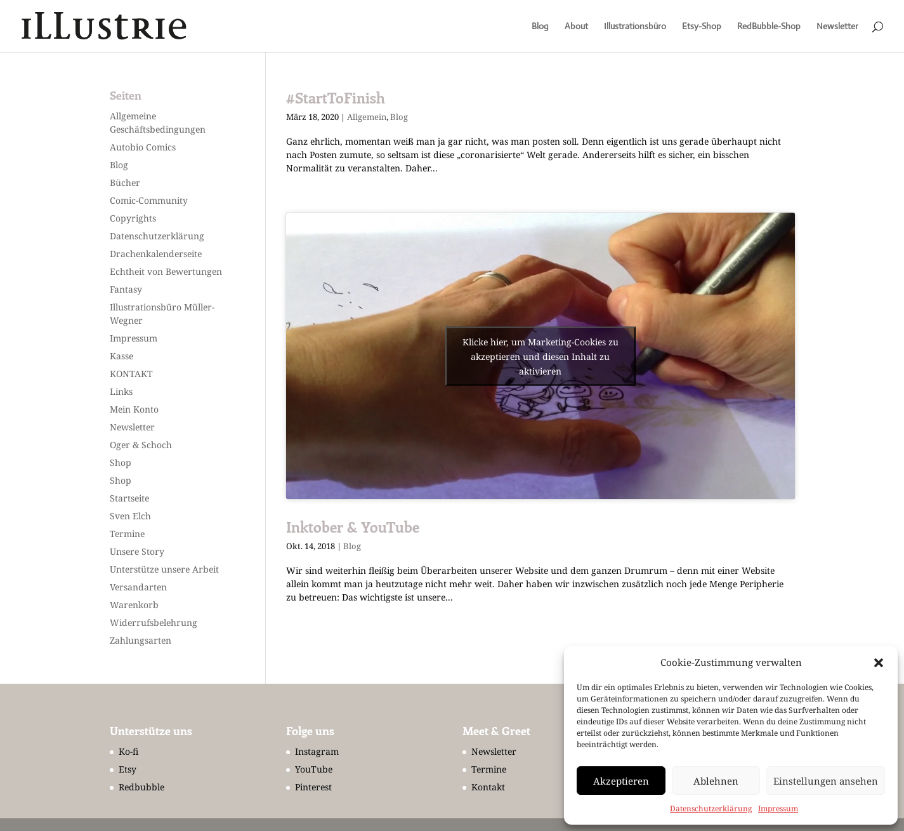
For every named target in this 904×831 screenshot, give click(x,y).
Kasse (121, 356)
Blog (540, 27)
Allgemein (366, 117)
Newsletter (837, 27)
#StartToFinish (335, 97)
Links (121, 391)
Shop (120, 462)
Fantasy (126, 289)
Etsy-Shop (701, 27)
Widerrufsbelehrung (153, 622)
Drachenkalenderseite (156, 254)
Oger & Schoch (141, 445)
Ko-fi (128, 751)
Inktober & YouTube (352, 526)
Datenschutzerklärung (711, 808)
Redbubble (141, 787)
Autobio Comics (143, 147)
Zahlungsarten (140, 640)
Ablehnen (715, 780)
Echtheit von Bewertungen (166, 271)
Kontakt (488, 787)
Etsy (127, 769)
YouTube (313, 769)
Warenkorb (134, 605)
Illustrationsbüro (635, 27)
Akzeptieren (621, 780)
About (576, 27)
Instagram (317, 751)
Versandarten (138, 587)
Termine (127, 534)
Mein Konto (134, 409)
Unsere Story (137, 551)
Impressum (778, 808)
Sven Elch (130, 516)
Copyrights (133, 218)
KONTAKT (131, 374)
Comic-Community (149, 200)
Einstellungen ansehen (825, 780)
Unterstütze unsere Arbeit (164, 569)
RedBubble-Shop (769, 27)
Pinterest (313, 787)
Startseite (129, 498)
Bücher (125, 182)
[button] (878, 662)
